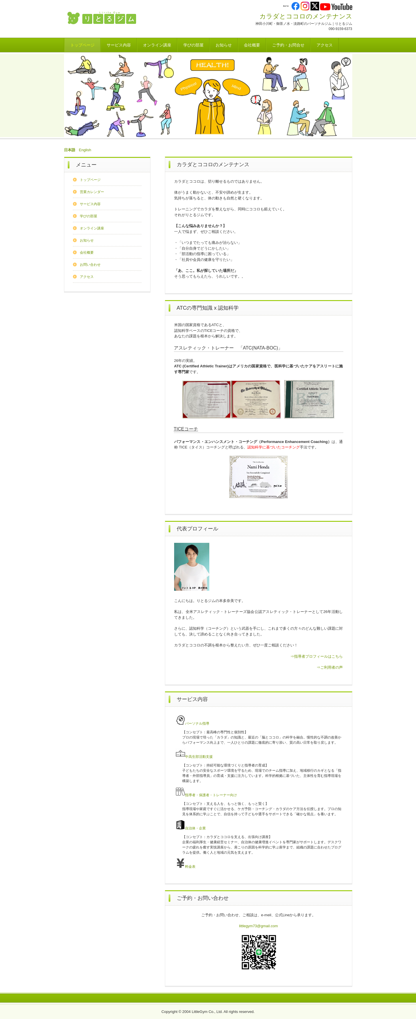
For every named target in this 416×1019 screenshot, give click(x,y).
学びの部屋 (193, 45)
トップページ (82, 45)
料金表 (185, 867)
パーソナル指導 (192, 723)
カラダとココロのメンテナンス (305, 16)
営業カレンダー (92, 192)
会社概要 (252, 45)
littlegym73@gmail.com (258, 926)
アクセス (325, 45)
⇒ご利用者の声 (330, 667)
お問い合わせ (90, 265)
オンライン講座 (157, 45)
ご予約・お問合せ (288, 45)
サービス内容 (119, 45)
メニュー (86, 165)
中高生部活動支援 (194, 757)
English (85, 150)
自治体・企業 (191, 828)
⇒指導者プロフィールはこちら (316, 656)
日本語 (69, 150)
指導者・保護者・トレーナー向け (206, 795)
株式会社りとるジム (104, 18)
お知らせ (224, 45)
